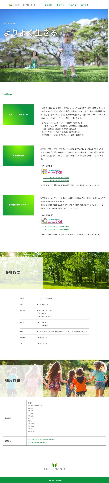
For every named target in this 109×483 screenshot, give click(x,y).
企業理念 (48, 4)
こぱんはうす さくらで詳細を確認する (42, 439)
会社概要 (72, 4)
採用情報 (84, 4)
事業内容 (60, 4)
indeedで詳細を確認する (37, 442)
